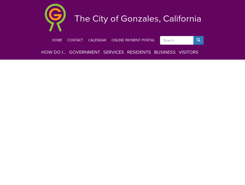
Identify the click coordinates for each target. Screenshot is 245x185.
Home (57, 40)
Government (84, 52)
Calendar (97, 40)
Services (113, 52)
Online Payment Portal (133, 40)
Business (165, 52)
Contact (75, 40)
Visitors (189, 52)
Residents (139, 52)
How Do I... (53, 52)
